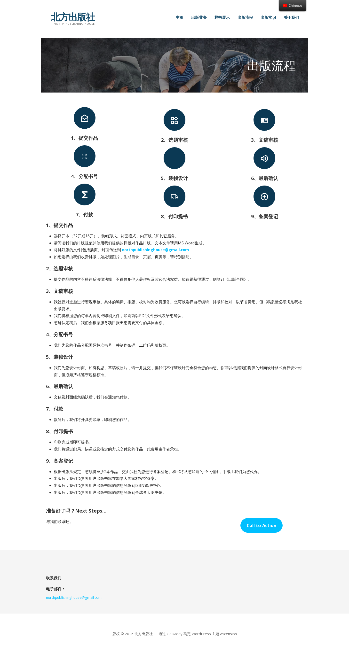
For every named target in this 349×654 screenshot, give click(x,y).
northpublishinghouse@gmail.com (155, 249)
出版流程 (245, 17)
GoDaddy (174, 633)
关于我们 (291, 17)
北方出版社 (73, 16)
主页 (179, 17)
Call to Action (261, 525)
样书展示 (222, 17)
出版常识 (268, 17)
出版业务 (198, 17)
